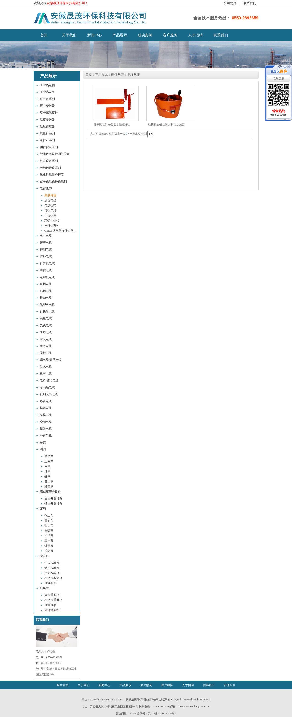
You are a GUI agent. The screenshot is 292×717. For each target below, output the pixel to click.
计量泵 (48, 546)
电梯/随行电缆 (49, 380)
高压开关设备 (53, 498)
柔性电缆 (46, 353)
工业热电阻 (47, 92)
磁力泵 (48, 525)
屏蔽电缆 (46, 242)
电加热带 (50, 205)
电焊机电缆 (47, 277)
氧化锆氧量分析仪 (52, 174)
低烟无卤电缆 (49, 394)
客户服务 (170, 35)
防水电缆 (46, 366)
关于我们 (69, 35)
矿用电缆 (46, 284)
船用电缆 (46, 291)
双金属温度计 (49, 112)
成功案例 (145, 35)
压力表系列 (47, 99)
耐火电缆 (46, 339)
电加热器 (50, 215)
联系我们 (249, 3)
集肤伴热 (50, 195)
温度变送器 (47, 119)
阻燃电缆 (46, 332)
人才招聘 (195, 35)
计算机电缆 (47, 263)
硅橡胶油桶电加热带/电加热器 (166, 124)
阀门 (43, 449)
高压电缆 (46, 318)
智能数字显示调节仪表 (55, 154)
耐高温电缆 (47, 387)
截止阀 (48, 481)
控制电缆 (46, 249)
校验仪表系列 (49, 161)
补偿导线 (46, 435)
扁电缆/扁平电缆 (51, 359)
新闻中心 (94, 35)
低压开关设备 (53, 503)
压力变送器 (47, 105)
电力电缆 (46, 235)
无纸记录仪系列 (50, 167)
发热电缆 (50, 200)
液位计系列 (47, 140)
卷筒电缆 (46, 401)
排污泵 (48, 535)
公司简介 (230, 3)
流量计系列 (47, 133)
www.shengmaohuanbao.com (106, 699)
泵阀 (43, 508)
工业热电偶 (47, 85)
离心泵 (48, 520)
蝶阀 (47, 476)
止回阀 (48, 461)
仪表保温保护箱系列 (53, 181)
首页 (89, 74)
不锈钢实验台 (53, 578)
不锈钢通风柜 (53, 600)
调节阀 (48, 456)
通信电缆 (46, 270)
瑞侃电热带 (51, 220)
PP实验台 (50, 583)
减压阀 (48, 486)
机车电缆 (46, 373)
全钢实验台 (51, 573)
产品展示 (119, 35)
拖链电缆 (46, 408)
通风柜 (44, 588)
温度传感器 (47, 126)
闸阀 (47, 466)
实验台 (44, 556)
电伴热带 (46, 188)
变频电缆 (46, 421)
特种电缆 (46, 256)
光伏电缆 (46, 325)
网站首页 (63, 685)
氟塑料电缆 (47, 304)
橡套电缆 (46, 297)
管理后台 (230, 685)
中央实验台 (51, 563)
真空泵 (48, 540)
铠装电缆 (46, 428)
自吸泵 (48, 530)
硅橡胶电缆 (47, 311)
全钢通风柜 (51, 595)
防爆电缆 (46, 415)
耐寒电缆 (46, 346)
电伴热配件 (51, 225)
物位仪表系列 (49, 147)
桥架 (43, 442)
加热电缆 (50, 210)
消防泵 (48, 551)
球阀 (47, 471)
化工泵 (48, 515)
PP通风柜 (50, 605)
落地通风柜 (51, 610)
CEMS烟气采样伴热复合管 (61, 230)
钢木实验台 (51, 568)
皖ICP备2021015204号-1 (162, 713)
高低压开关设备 (50, 491)
